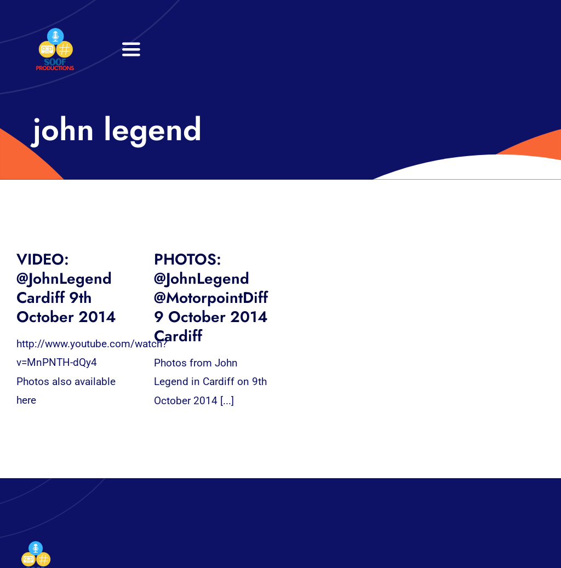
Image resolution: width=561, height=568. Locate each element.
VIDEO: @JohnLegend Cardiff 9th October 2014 (66, 288)
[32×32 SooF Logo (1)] (55, 32)
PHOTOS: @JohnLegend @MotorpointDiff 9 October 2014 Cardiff (211, 297)
